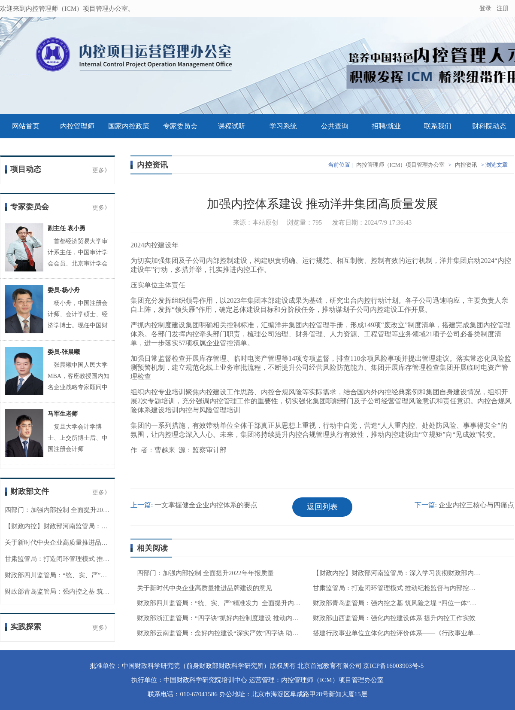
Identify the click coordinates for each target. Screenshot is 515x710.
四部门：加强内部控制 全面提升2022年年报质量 (73, 509)
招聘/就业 (386, 126)
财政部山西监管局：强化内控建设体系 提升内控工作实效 (394, 618)
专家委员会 (180, 126)
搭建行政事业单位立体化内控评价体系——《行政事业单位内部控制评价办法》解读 (396, 633)
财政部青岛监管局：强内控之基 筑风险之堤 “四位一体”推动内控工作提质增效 (396, 603)
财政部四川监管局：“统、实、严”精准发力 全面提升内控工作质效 (99, 575)
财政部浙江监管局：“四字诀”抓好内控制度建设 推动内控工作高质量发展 (220, 618)
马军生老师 (63, 414)
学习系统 (283, 126)
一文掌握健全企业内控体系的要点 (206, 505)
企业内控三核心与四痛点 (476, 505)
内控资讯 (466, 165)
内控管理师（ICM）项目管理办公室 (400, 165)
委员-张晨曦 (64, 352)
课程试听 (231, 126)
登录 (485, 8)
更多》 (101, 170)
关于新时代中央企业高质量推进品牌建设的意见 (72, 542)
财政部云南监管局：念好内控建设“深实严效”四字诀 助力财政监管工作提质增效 (220, 633)
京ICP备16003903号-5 (393, 665)
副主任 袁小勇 (66, 228)
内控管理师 (77, 126)
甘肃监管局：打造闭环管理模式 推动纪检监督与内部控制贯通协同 (99, 558)
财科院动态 (489, 126)
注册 (503, 8)
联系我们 (437, 126)
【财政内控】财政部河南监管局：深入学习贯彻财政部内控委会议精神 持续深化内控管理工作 (396, 573)
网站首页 (25, 126)
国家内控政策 (128, 126)
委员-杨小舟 (64, 290)
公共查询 (334, 126)
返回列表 (322, 507)
